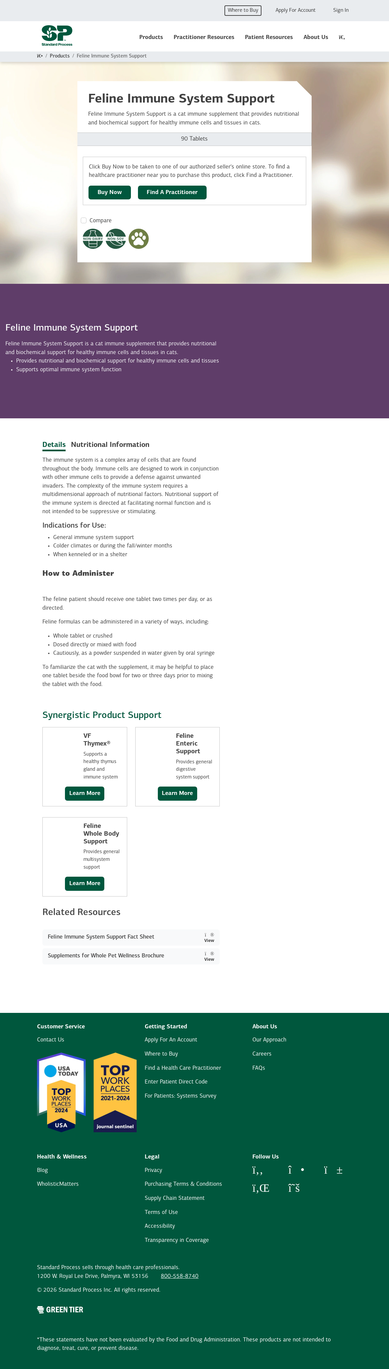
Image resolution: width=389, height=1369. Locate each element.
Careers (262, 1054)
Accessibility (160, 1226)
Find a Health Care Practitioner (183, 1068)
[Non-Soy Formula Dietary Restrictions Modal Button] (116, 239)
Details (54, 445)
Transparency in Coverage (177, 1240)
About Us (316, 37)
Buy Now (110, 192)
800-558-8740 (180, 1276)
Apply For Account (296, 10)
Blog (42, 1170)
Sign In (341, 10)
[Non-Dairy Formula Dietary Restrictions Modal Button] (93, 239)
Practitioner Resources (204, 37)
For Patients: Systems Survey (180, 1096)
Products (151, 37)
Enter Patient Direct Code (176, 1082)
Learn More (84, 793)
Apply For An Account (171, 1040)
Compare (101, 221)
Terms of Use (161, 1212)
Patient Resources (269, 37)
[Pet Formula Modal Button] (139, 239)
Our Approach (269, 1040)
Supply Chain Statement (175, 1198)
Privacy (153, 1170)
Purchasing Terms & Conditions (183, 1184)
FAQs (258, 1068)
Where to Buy (243, 10)
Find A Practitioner (172, 192)
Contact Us (50, 1040)
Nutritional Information (110, 445)
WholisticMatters (58, 1184)
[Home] (40, 56)
